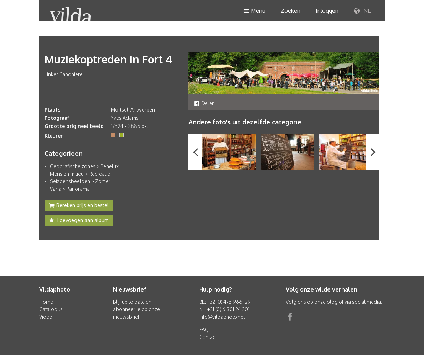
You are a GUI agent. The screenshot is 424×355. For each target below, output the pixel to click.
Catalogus (51, 309)
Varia (55, 189)
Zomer (102, 181)
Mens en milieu (67, 174)
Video (45, 317)
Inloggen (327, 10)
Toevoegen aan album (79, 221)
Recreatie (99, 174)
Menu (254, 11)
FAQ (204, 329)
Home (46, 302)
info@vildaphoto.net (222, 317)
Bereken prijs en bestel (79, 206)
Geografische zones (72, 166)
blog (332, 302)
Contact (208, 337)
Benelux (109, 166)
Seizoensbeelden (70, 181)
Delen (204, 103)
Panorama (78, 189)
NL (362, 11)
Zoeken (290, 10)
